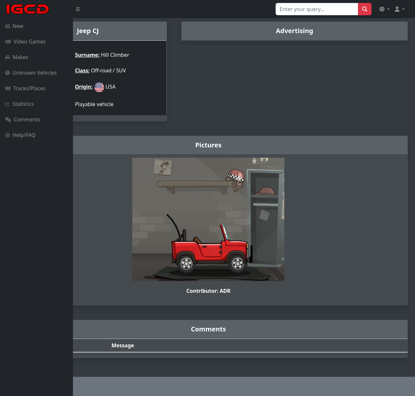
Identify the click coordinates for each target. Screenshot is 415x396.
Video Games (25, 41)
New (14, 26)
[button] (384, 9)
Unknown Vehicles (31, 72)
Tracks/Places (25, 88)
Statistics (19, 103)
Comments (22, 119)
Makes (16, 57)
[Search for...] (317, 9)
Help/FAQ (20, 135)
